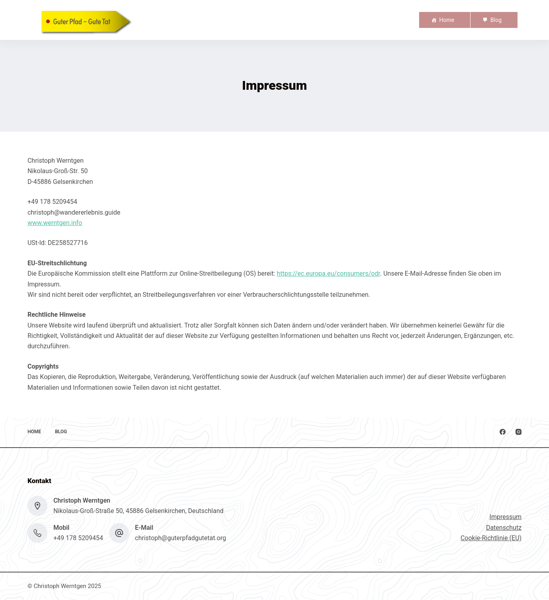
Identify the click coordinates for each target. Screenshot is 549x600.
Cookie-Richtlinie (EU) (491, 538)
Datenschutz (504, 527)
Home (446, 20)
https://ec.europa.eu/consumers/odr (328, 273)
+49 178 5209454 (78, 538)
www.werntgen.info (54, 223)
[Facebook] (503, 432)
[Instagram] (519, 432)
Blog (496, 20)
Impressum (506, 517)
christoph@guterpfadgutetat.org (180, 538)
